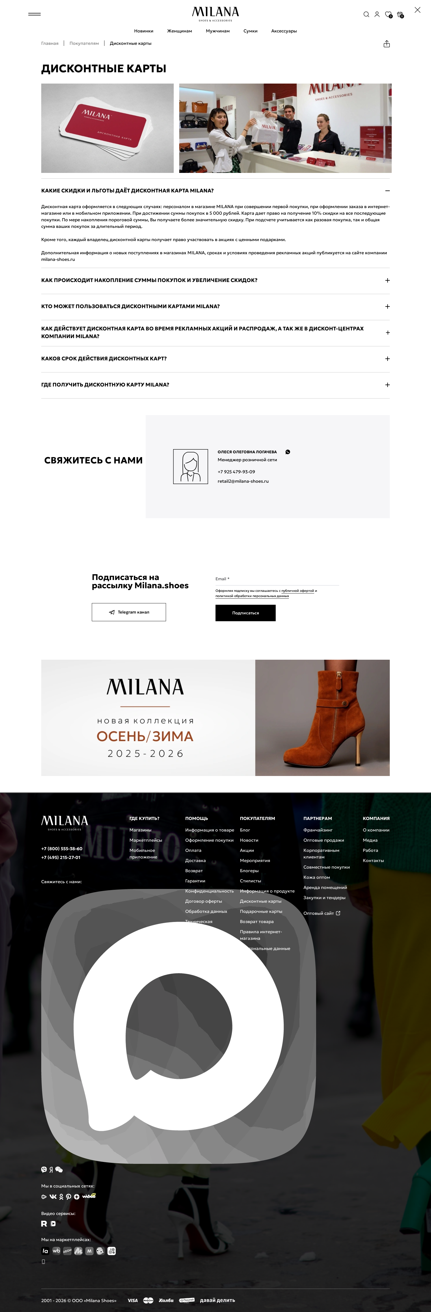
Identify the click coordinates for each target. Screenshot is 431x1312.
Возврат (194, 870)
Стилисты (250, 880)
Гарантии (195, 880)
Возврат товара (257, 921)
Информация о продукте (267, 891)
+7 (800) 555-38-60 (61, 848)
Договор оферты (203, 901)
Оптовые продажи (323, 840)
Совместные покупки (326, 867)
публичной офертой (297, 591)
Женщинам (179, 31)
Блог (245, 830)
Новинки (143, 31)
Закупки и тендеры (324, 897)
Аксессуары (284, 31)
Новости (249, 840)
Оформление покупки (209, 840)
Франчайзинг (318, 830)
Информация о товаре (209, 830)
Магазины (140, 830)
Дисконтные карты (260, 901)
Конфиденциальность (209, 891)
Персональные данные (265, 948)
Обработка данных (206, 911)
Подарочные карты (261, 911)
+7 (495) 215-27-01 (60, 857)
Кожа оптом (316, 877)
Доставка (195, 860)
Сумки (251, 31)
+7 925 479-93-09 (236, 471)
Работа (370, 850)
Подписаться (245, 612)
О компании (376, 830)
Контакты (373, 860)
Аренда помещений (325, 887)
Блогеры (249, 870)
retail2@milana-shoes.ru (243, 481)
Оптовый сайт (322, 913)
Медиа (370, 840)
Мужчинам (218, 31)
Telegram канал (129, 612)
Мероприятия (255, 860)
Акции (247, 850)
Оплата (193, 850)
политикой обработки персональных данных (252, 596)
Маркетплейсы (145, 840)
